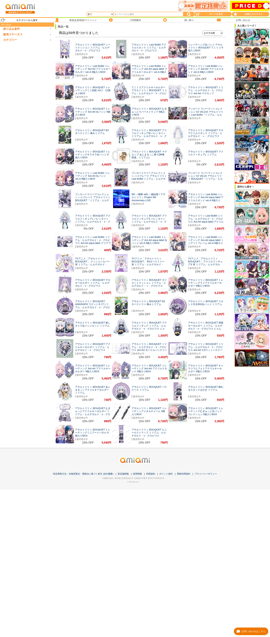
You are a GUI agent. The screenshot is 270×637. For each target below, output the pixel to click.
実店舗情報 (123, 473)
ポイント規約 (166, 473)
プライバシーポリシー (206, 473)
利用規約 (150, 473)
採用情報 (137, 473)
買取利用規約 (183, 473)
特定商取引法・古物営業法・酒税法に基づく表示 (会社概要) (83, 473)
